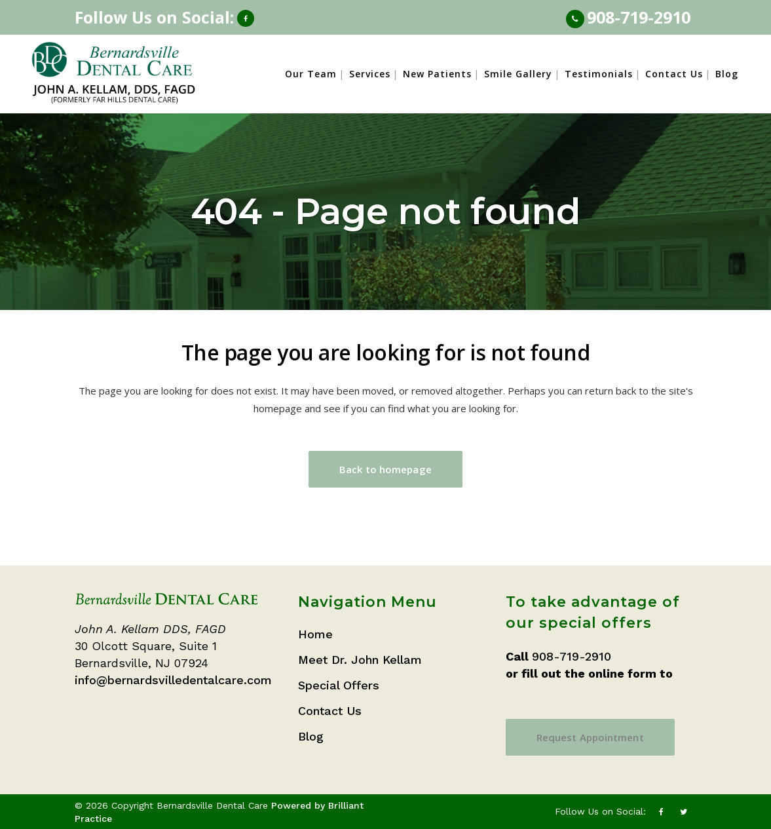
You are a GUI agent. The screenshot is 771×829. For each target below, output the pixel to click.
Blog (311, 736)
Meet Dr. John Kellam (360, 659)
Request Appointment (590, 737)
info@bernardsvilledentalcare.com (173, 680)
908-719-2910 (638, 17)
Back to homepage (385, 469)
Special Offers (338, 685)
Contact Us (330, 711)
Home (315, 634)
